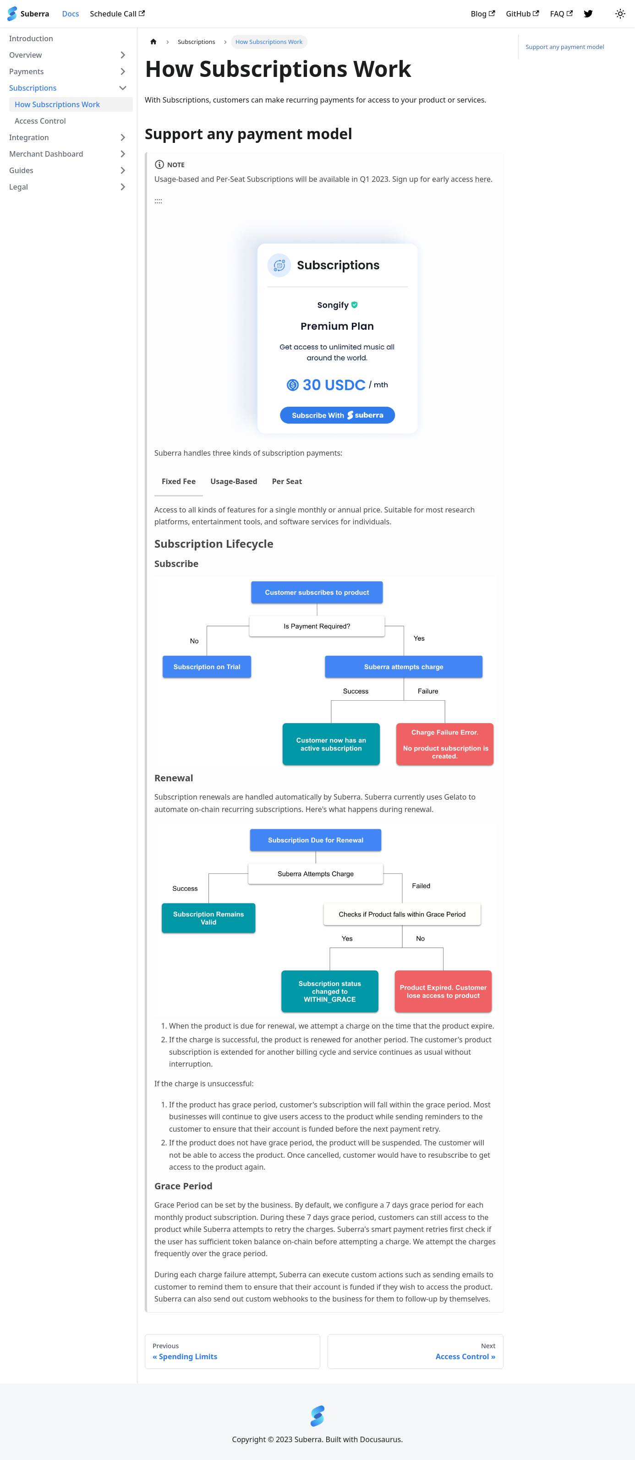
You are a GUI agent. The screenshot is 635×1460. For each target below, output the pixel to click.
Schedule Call (117, 14)
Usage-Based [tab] (233, 481)
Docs (70, 14)
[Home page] (153, 42)
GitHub (522, 14)
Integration (29, 137)
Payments (26, 71)
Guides (21, 170)
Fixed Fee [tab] (179, 481)
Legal (18, 187)
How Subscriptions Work (57, 104)
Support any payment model (565, 47)
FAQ (561, 14)
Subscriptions (32, 88)
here (483, 179)
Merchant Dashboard (46, 154)
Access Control (40, 121)
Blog (483, 14)
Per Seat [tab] (287, 481)
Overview (25, 55)
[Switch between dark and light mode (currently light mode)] (620, 13)
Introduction (31, 38)
